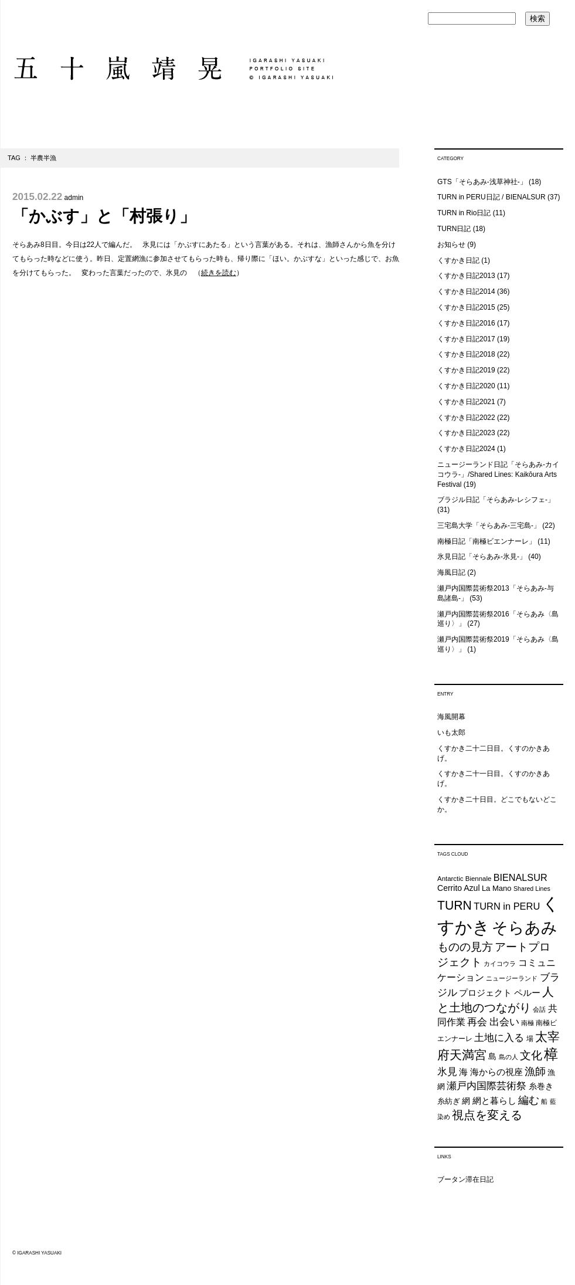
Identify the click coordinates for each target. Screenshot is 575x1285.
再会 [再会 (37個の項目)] (477, 1022)
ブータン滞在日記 (465, 1179)
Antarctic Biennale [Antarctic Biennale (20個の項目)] (464, 878)
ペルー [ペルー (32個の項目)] (527, 993)
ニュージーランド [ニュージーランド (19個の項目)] (511, 978)
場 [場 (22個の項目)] (529, 1039)
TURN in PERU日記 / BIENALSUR (491, 197)
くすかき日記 (458, 260)
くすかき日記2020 (466, 386)
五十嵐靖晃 (172, 68)
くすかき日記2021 (466, 402)
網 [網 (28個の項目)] (466, 1101)
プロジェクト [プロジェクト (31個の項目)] (485, 993)
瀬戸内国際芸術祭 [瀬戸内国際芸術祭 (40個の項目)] (486, 1085)
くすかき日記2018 (466, 354)
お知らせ (451, 244)
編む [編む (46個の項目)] (528, 1100)
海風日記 (451, 572)
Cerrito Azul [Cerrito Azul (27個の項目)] (458, 888)
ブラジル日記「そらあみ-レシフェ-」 (495, 500)
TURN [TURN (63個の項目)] (454, 905)
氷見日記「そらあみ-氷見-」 (481, 556)
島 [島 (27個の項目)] (492, 1056)
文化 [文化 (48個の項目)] (531, 1055)
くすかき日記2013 (466, 276)
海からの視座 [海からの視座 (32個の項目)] (496, 1072)
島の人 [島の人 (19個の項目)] (508, 1056)
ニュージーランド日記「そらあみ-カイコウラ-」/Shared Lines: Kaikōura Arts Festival (498, 474)
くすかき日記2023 (466, 433)
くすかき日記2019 (466, 370)
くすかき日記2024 (466, 449)
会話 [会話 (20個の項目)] (539, 1009)
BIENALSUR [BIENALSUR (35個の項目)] (520, 877)
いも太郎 (451, 732)
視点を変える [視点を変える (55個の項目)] (487, 1114)
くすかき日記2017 (466, 339)
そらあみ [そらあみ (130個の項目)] (524, 927)
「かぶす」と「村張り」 (104, 216)
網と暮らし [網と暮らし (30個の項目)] (494, 1101)
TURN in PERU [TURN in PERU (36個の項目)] (507, 906)
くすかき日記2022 (466, 417)
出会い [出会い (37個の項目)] (504, 1022)
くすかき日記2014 (466, 291)
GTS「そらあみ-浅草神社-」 (482, 182)
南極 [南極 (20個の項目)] (527, 1022)
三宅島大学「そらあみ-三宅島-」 (488, 525)
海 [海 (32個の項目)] (463, 1072)
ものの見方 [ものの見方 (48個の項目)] (465, 947)
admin (74, 198)
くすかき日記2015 (466, 307)
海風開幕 (451, 717)
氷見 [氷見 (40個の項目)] (447, 1071)
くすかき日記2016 (466, 323)
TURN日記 (454, 229)
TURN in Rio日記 (464, 213)
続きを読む (218, 273)
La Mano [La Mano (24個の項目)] (497, 888)
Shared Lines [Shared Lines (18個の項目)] (531, 888)
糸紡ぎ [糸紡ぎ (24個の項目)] (448, 1101)
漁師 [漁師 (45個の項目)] (535, 1071)
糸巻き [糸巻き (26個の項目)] (541, 1086)
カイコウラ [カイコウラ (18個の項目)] (500, 963)
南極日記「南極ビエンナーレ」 (486, 541)
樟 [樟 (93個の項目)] (551, 1054)
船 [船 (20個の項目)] (544, 1101)
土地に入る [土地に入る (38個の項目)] (499, 1037)
